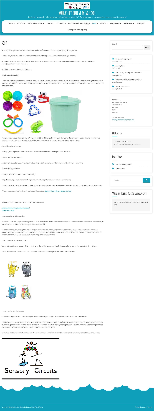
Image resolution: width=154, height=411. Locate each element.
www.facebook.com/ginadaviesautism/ (16, 208)
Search (114, 44)
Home (11, 23)
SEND (94, 23)
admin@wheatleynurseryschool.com (123, 120)
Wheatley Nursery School (77, 13)
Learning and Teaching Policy (77, 30)
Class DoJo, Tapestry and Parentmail (128, 73)
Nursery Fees (119, 66)
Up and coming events (123, 59)
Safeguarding (114, 23)
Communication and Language (79, 23)
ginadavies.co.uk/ (8, 210)
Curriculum (60, 23)
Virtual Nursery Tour (122, 86)
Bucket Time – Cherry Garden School (58, 191)
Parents (103, 23)
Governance (128, 23)
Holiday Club (141, 23)
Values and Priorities (35, 23)
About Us (20, 23)
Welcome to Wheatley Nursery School (128, 79)
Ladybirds (50, 23)
